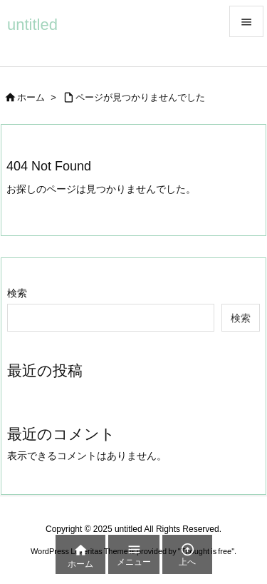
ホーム (31, 97)
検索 (17, 293)
